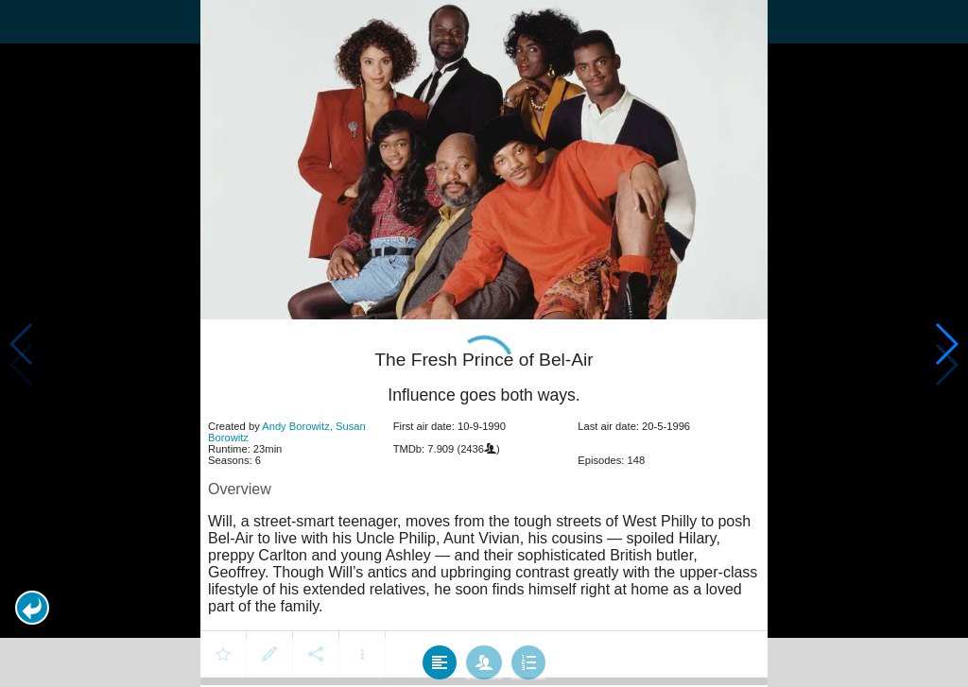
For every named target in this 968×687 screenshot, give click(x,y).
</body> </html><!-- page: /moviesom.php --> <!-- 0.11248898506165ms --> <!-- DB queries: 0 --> (484, 343)
